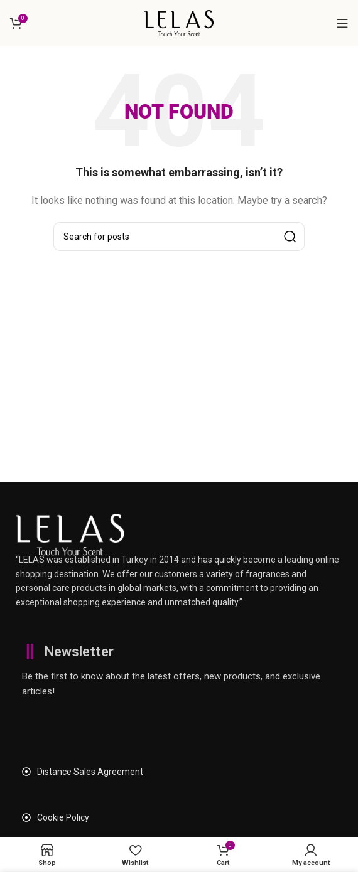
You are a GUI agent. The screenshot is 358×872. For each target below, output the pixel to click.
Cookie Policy (63, 817)
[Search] (179, 236)
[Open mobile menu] (342, 23)
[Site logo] (179, 22)
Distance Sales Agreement (90, 772)
